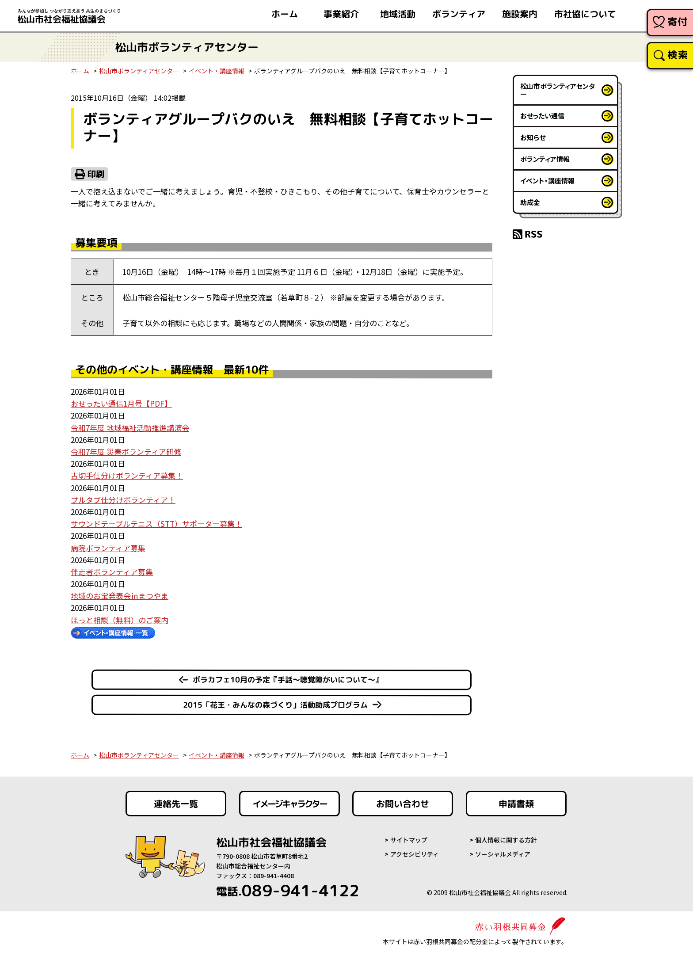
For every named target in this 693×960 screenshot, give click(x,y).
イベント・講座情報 (216, 70)
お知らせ (532, 137)
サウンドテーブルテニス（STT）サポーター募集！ (156, 523)
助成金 (530, 202)
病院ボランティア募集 (108, 547)
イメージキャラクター (289, 803)
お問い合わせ (402, 803)
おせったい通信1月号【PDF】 (121, 403)
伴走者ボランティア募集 (112, 571)
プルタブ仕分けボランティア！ (123, 499)
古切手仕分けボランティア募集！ (127, 475)
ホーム (80, 70)
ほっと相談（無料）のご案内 (119, 619)
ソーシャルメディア (502, 854)
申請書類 (516, 803)
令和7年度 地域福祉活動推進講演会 (130, 427)
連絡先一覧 (176, 803)
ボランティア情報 (545, 159)
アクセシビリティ (414, 854)
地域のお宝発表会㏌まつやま (119, 595)
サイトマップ (408, 839)
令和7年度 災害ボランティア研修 (126, 451)
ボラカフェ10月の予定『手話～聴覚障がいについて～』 (288, 679)
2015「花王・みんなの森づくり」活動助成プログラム (275, 704)
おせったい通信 (542, 115)
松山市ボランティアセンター (139, 70)
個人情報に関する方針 (506, 839)
